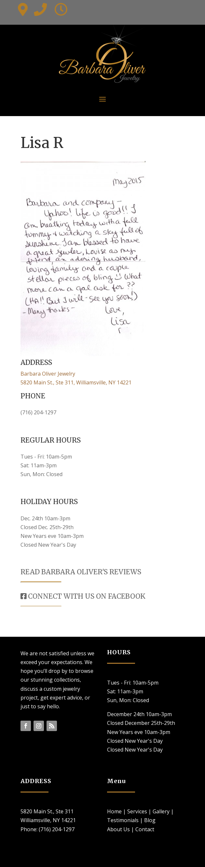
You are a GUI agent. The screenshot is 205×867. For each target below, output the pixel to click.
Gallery (161, 811)
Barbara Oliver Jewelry (47, 373)
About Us (118, 829)
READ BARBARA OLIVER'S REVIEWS (80, 571)
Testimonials (123, 820)
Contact (144, 829)
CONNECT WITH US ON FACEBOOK (82, 596)
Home (114, 811)
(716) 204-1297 (38, 412)
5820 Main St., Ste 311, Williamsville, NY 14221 (75, 382)
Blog (150, 820)
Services (137, 811)
